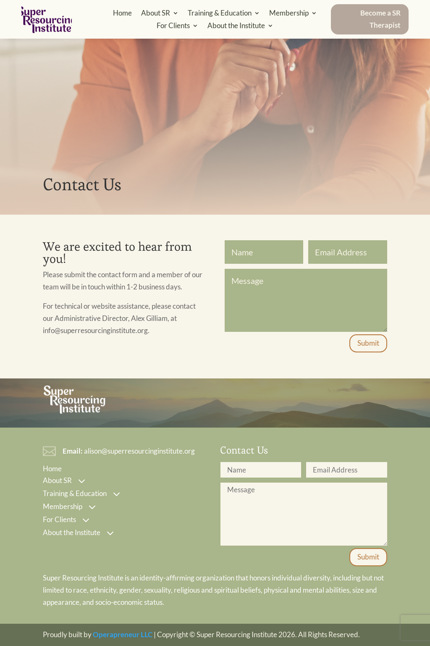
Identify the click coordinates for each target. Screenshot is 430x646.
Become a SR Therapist (380, 18)
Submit (368, 343)
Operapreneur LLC (122, 634)
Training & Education (220, 13)
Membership (289, 13)
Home (122, 13)
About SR (155, 13)
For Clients (173, 26)
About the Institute (236, 26)
